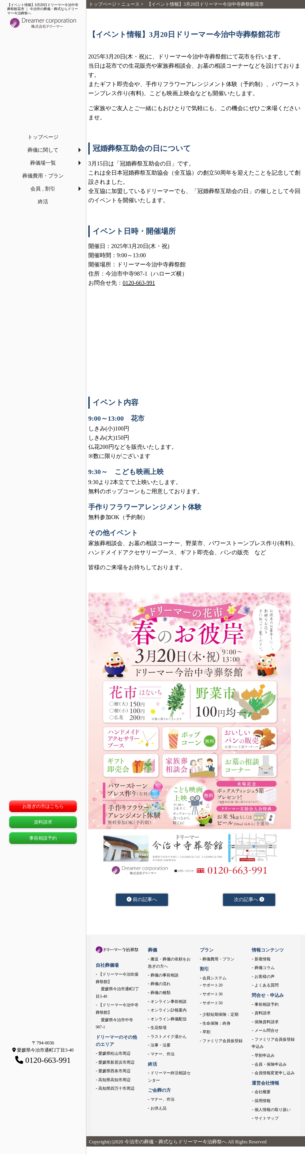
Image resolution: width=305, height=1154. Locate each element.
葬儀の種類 (160, 993)
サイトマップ (267, 1119)
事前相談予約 (43, 838)
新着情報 (263, 960)
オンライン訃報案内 (168, 1011)
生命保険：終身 (216, 1024)
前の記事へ (142, 900)
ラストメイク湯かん (168, 1037)
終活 (43, 201)
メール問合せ (267, 1032)
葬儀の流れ (160, 985)
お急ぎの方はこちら (43, 806)
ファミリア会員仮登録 (222, 1042)
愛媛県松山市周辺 (114, 1054)
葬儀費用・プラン (43, 176)
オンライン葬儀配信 (168, 1020)
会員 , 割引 (42, 189)
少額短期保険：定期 (220, 1015)
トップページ (43, 137)
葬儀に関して (43, 150)
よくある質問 (267, 986)
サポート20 (212, 986)
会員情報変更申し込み (275, 1074)
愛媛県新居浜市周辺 (116, 1063)
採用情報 (263, 1102)
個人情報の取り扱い (273, 1110)
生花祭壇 (158, 1029)
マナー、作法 (162, 1055)
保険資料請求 (267, 1023)
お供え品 (158, 1109)
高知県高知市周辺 (114, 1081)
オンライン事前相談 (168, 1002)
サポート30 (212, 995)
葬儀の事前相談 (164, 976)
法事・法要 (160, 1046)
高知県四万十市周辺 (116, 1089)
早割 (206, 1033)
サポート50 (212, 1004)
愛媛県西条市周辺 (114, 1072)
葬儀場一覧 (43, 163)
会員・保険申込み (271, 1065)
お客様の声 (265, 977)
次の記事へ (249, 900)
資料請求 (43, 822)
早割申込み (265, 1056)
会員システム (214, 979)
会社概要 (263, 1093)
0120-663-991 (139, 283)
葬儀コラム (265, 969)
